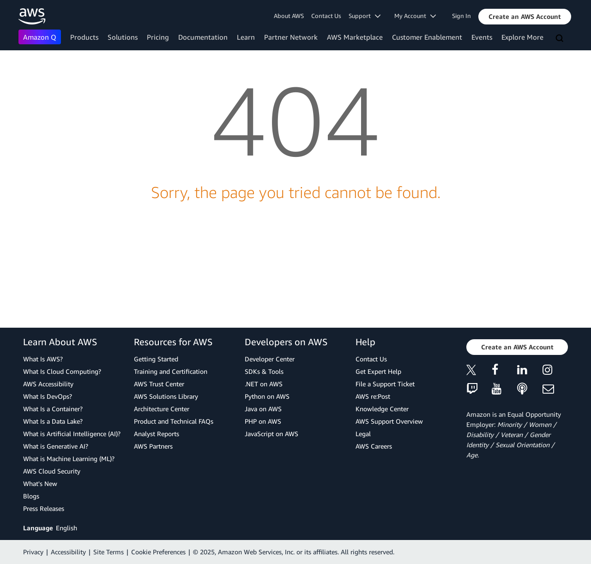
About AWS (289, 15)
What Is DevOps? (47, 396)
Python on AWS (267, 396)
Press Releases (43, 508)
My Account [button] (415, 15)
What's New (40, 483)
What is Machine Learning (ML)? (69, 458)
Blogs (31, 496)
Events (481, 37)
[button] (524, 16)
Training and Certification (170, 371)
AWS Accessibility (48, 384)
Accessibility (68, 552)
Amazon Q (39, 37)
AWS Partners (153, 446)
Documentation (203, 37)
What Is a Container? (53, 409)
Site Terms (108, 552)
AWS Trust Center (159, 384)
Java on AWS (263, 409)
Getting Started (156, 359)
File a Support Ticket (385, 384)
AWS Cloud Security (51, 471)
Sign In (461, 15)
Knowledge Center (382, 409)
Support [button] (364, 15)
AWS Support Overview (389, 421)
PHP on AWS (263, 421)
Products (84, 37)
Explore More (522, 37)
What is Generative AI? (55, 446)
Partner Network (291, 37)
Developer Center (270, 359)
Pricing (158, 37)
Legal (363, 434)
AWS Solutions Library (166, 396)
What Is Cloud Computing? (62, 371)
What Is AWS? (43, 359)
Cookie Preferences (158, 552)
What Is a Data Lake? (53, 421)
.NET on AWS (264, 384)
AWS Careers (374, 446)
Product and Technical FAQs (173, 421)
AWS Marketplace (355, 37)
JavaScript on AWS (271, 434)
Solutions (123, 37)
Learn (246, 37)
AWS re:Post (373, 396)
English (66, 528)
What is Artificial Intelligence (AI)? (72, 434)
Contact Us (326, 15)
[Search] (560, 38)
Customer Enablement (427, 37)
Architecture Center (161, 409)
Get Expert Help (378, 371)
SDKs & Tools (264, 371)
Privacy (33, 552)
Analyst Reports (156, 434)
